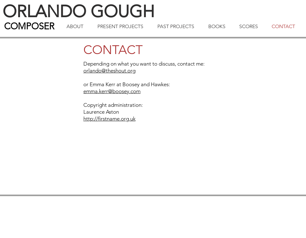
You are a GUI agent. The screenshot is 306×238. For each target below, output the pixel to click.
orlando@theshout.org (109, 70)
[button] (77, 26)
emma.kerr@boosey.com (112, 91)
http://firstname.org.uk (109, 119)
